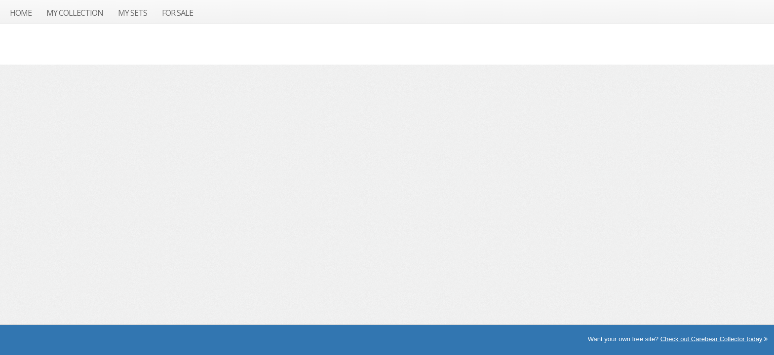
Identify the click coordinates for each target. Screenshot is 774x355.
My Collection (74, 12)
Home (21, 12)
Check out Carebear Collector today (711, 339)
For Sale (177, 12)
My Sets (132, 12)
